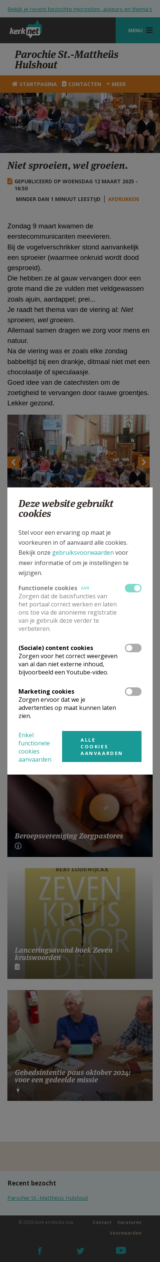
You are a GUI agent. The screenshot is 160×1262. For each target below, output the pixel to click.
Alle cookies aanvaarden (102, 746)
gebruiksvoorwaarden (83, 552)
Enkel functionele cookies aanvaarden (34, 747)
